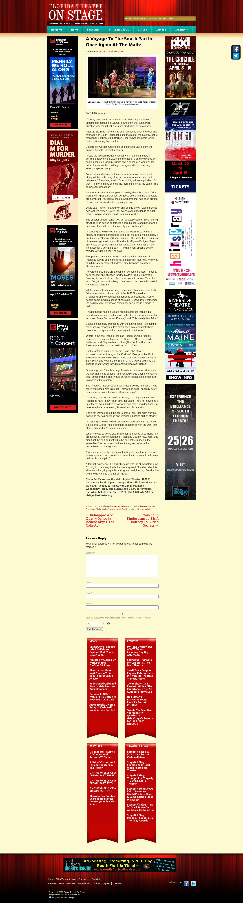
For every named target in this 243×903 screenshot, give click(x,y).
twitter (193, 883)
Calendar (181, 29)
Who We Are (139, 18)
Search (171, 18)
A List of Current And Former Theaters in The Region (102, 765)
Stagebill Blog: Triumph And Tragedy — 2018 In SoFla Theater (140, 779)
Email (89, 593)
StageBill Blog (118, 29)
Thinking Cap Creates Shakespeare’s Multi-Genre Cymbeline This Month (102, 800)
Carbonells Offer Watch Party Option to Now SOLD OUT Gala (102, 697)
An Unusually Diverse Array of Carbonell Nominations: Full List (102, 707)
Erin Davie (142, 506)
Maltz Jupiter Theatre (105, 509)
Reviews (56, 29)
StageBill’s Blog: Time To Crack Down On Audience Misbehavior (140, 807)
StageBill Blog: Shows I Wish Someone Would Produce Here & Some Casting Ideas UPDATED (140, 794)
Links (150, 18)
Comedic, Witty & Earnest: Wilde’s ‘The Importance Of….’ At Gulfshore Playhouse (139, 687)
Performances (113, 506)
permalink (146, 509)
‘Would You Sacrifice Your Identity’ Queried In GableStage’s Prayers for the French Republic (140, 717)
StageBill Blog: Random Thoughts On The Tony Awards (140, 818)
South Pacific (122, 509)
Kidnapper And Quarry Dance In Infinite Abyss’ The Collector (100, 520)
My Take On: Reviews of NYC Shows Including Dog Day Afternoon (139, 650)
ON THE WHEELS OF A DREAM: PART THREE (102, 774)
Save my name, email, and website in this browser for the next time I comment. (118, 618)
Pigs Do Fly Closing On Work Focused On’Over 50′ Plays (102, 662)
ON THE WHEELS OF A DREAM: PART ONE (102, 790)
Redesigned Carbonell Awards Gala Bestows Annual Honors (102, 686)
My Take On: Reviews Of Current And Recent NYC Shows (102, 754)
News (74, 29)
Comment (90, 553)
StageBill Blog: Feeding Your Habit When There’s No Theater (138, 766)
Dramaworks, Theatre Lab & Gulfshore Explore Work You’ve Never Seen (102, 650)
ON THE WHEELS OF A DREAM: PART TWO (102, 782)
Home (128, 18)
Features (93, 29)
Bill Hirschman (116, 51)
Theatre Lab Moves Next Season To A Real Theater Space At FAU (101, 674)
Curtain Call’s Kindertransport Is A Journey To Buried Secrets (143, 520)
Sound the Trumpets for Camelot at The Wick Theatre (139, 662)
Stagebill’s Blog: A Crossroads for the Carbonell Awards (138, 754)
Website (89, 604)
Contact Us (160, 18)
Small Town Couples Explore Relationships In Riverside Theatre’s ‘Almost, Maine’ (140, 674)
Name (89, 582)
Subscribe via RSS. (73, 894)
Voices (142, 29)
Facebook (186, 883)
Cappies (161, 29)
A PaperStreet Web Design (61, 897)
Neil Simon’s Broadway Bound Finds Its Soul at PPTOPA (137, 701)
